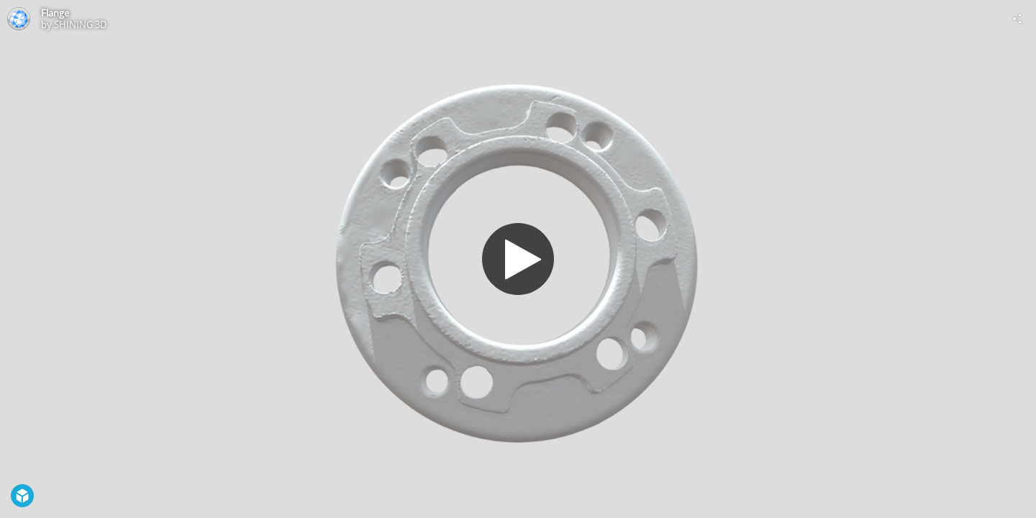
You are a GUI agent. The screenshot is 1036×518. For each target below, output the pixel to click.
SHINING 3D (80, 24)
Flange (55, 12)
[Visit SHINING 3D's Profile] (18, 18)
